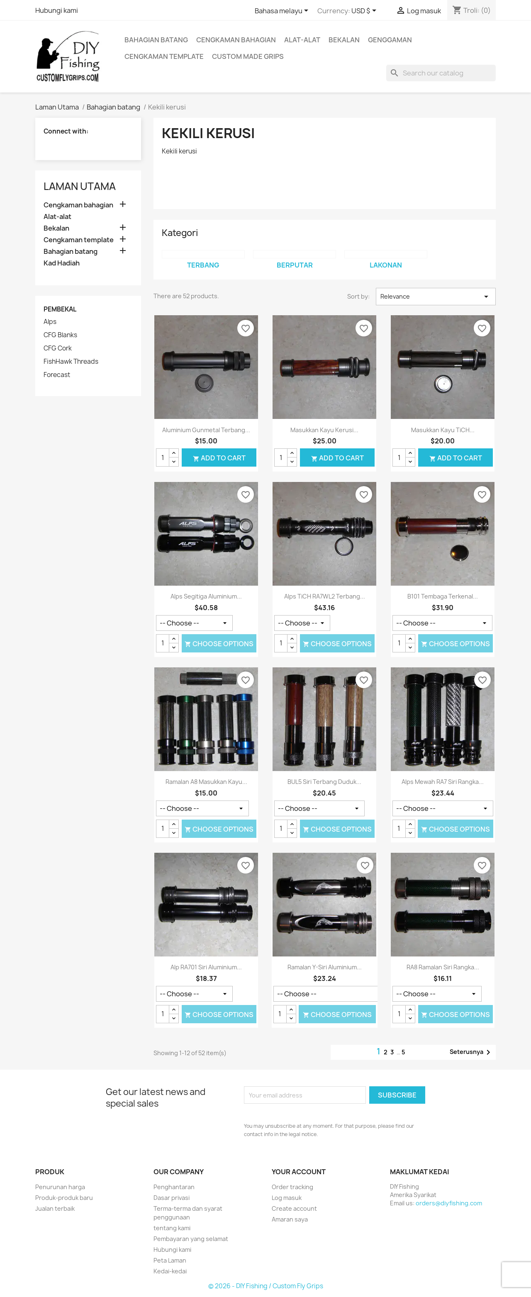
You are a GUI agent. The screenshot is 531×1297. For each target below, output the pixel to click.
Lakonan (386, 265)
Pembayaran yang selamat (190, 1239)
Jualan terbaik (55, 1208)
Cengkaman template (164, 56)
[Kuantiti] (162, 457)
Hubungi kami (56, 10)
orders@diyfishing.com (449, 1203)
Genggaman (390, 39)
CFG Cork (58, 348)
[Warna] (194, 623)
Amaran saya (290, 1219)
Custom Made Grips (248, 56)
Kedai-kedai (170, 1271)
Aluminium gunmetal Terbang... (206, 430)
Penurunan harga (60, 1187)
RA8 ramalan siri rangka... (443, 967)
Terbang (203, 265)
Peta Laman (169, 1260)
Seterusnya (471, 1052)
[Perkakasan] (442, 623)
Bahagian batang (156, 39)
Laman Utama (80, 186)
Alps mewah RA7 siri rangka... (443, 782)
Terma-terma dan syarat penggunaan (187, 1213)
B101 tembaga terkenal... (442, 596)
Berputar (295, 265)
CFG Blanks (60, 335)
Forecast (57, 375)
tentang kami (171, 1228)
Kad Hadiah (62, 263)
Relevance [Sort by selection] (435, 297)
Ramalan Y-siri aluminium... (324, 967)
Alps (50, 322)
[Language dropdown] (283, 11)
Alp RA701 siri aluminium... (206, 967)
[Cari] (441, 73)
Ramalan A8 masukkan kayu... (206, 782)
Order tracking (292, 1187)
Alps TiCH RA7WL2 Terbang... (324, 596)
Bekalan (344, 39)
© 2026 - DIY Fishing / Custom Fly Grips (265, 1286)
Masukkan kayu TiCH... (443, 430)
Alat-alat (302, 39)
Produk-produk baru (64, 1198)
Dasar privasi (171, 1198)
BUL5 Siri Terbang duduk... (324, 782)
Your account (299, 1171)
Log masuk (287, 1198)
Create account (294, 1208)
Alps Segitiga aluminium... (206, 596)
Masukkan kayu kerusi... (324, 430)
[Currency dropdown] (365, 11)
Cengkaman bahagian (236, 39)
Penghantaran (174, 1187)
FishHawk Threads (71, 362)
